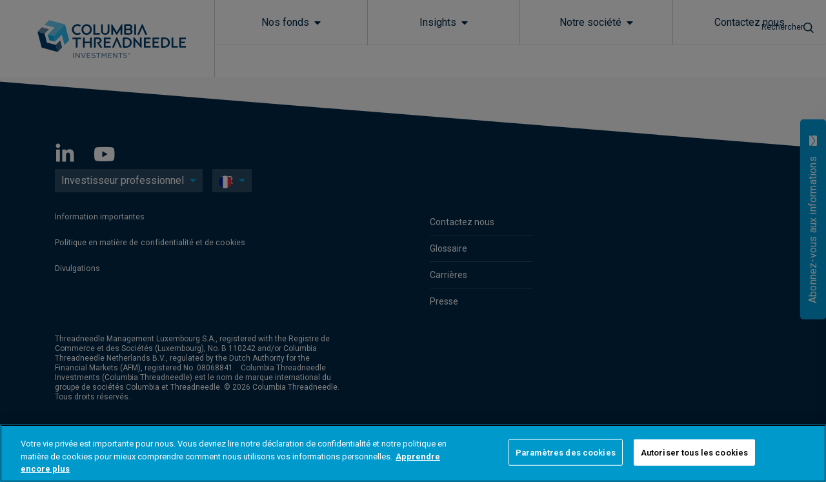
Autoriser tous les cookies (694, 452)
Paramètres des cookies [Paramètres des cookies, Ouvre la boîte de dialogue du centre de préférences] (566, 452)
